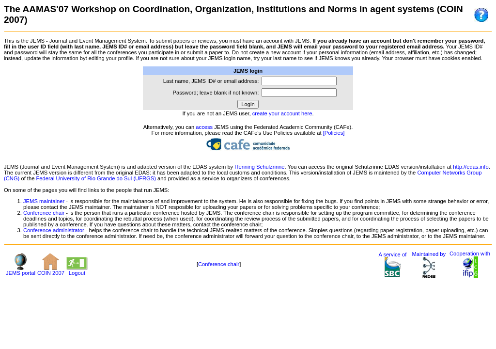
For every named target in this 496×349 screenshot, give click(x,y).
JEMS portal (20, 270)
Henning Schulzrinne (259, 167)
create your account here (282, 113)
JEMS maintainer (43, 201)
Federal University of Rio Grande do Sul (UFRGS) (96, 178)
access (204, 127)
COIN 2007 (50, 270)
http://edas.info (470, 167)
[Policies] (334, 133)
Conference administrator (53, 230)
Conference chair (43, 213)
